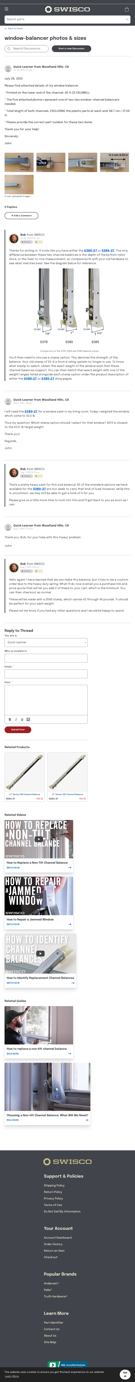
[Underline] (22, 719)
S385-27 (108, 250)
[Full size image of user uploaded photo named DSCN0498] (114, 162)
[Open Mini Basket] (127, 9)
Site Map (50, 1342)
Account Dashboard (58, 1237)
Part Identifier (53, 1322)
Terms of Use (53, 1205)
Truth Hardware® (56, 1296)
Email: (8, 667)
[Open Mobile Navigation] (6, 9)
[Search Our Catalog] (62, 19)
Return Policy (53, 1192)
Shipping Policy (54, 1185)
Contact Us (52, 1329)
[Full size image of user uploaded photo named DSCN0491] (19, 162)
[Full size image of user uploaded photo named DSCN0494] (82, 162)
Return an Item (54, 1250)
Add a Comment (21, 215)
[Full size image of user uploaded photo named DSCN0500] (19, 184)
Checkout (50, 1257)
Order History (53, 1244)
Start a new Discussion (71, 49)
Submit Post (18, 730)
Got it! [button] (125, 1375)
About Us (50, 1335)
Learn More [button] (12, 1376)
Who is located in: (16, 651)
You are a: (11, 635)
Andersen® (51, 1283)
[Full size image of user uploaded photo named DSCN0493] (50, 162)
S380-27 (90, 250)
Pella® (48, 1290)
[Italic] (16, 719)
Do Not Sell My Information (62, 1211)
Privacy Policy (53, 1198)
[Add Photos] (28, 719)
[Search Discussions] (30, 48)
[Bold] (10, 719)
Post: (8, 682)
